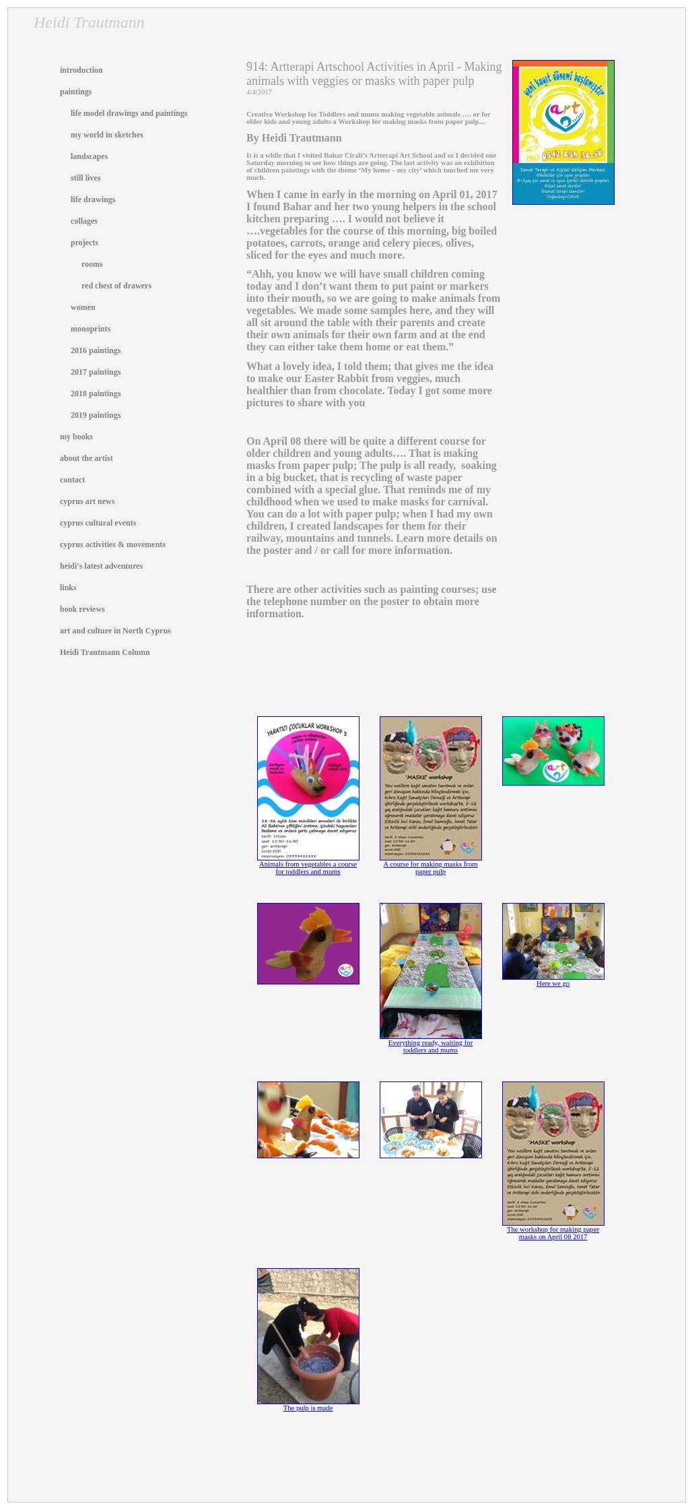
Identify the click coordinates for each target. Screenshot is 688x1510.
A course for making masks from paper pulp (431, 864)
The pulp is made (308, 1405)
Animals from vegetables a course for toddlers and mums (308, 864)
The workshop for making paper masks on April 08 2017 (553, 1230)
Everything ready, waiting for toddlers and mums (431, 1043)
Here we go (553, 980)
